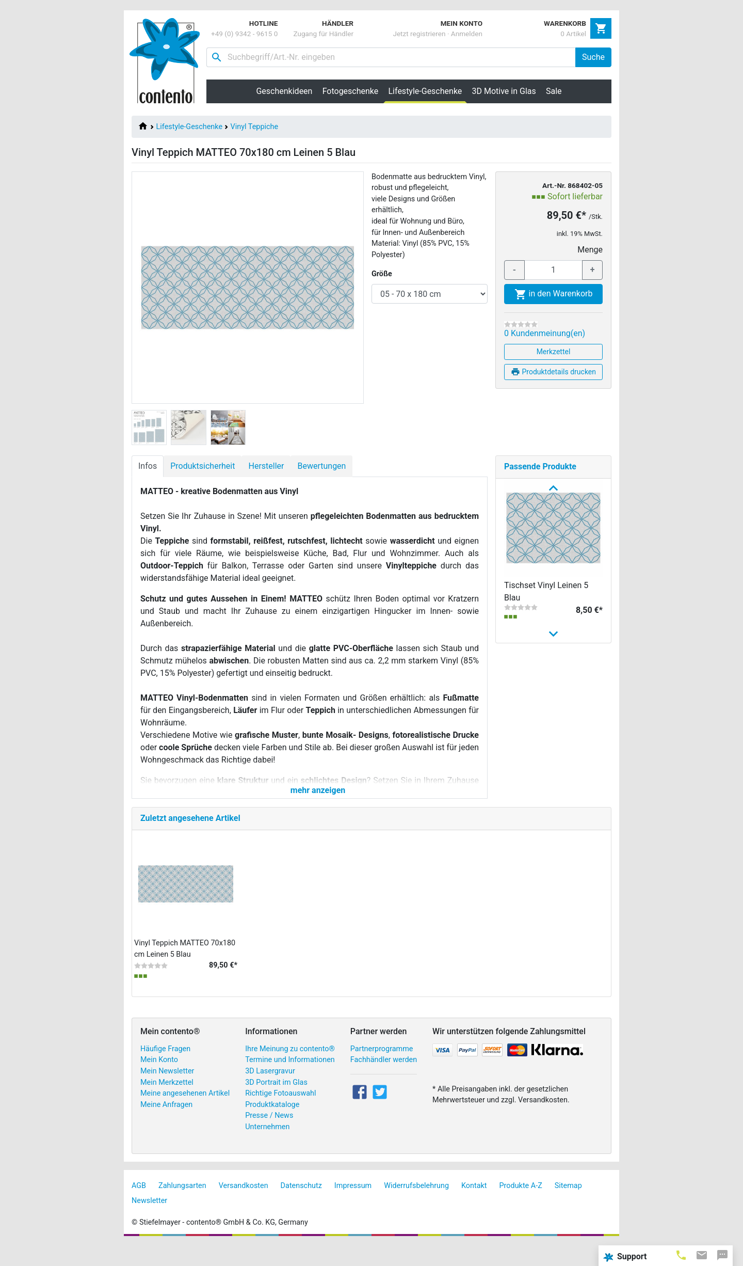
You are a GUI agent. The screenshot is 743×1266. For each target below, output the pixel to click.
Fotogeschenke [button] (350, 91)
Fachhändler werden (383, 1081)
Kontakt (474, 1206)
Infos (147, 466)
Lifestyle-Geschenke (189, 126)
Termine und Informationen (290, 1081)
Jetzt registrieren (419, 33)
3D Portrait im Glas (276, 1103)
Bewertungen (321, 466)
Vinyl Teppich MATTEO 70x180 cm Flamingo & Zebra (546, 762)
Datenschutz (301, 1206)
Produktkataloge (272, 1125)
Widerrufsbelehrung (416, 1206)
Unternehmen (267, 1148)
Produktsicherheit (202, 466)
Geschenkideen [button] (284, 91)
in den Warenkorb (553, 294)
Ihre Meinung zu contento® (290, 1070)
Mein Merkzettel (166, 1103)
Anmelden (466, 33)
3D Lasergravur (270, 1092)
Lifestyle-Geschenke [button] (428, 91)
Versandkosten (243, 1206)
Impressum (353, 1206)
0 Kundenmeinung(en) (544, 333)
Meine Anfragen (166, 1125)
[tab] (681, 1254)
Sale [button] (554, 91)
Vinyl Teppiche (254, 126)
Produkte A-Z (520, 1206)
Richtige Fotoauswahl (280, 1114)
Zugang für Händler (323, 33)
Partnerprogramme (381, 1070)
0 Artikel (573, 33)
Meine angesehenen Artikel (185, 1114)
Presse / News (269, 1137)
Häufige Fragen (165, 1070)
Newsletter (149, 1221)
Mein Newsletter (167, 1092)
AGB (139, 1206)
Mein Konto (159, 1081)
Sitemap (568, 1206)
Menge (590, 250)
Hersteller (266, 466)
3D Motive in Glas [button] (504, 91)
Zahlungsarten (182, 1206)
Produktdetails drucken (553, 371)
